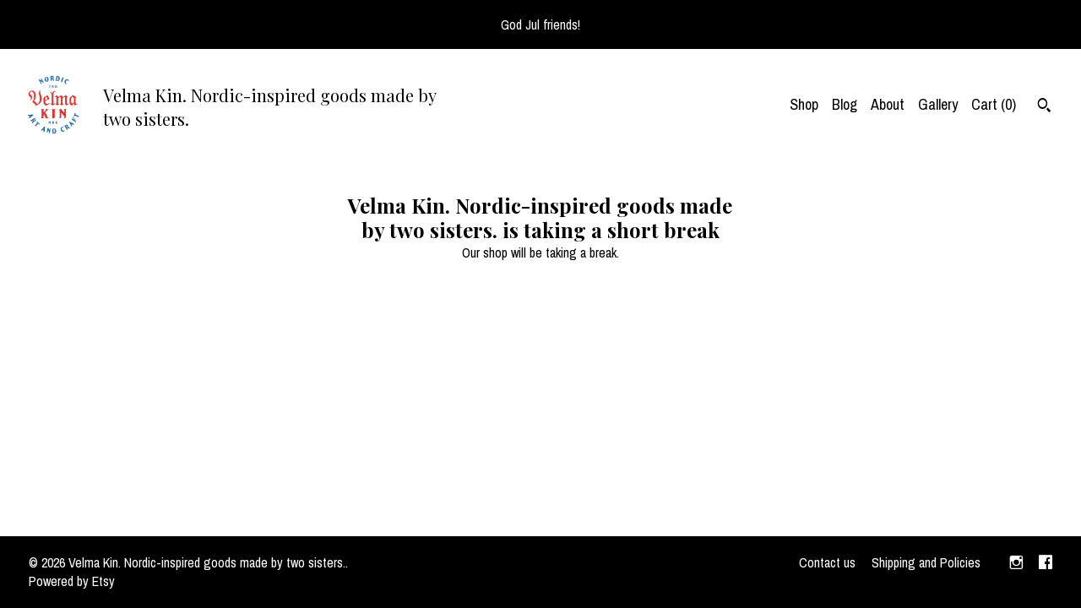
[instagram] (1016, 563)
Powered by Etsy (72, 581)
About (887, 104)
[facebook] (1045, 563)
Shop (804, 104)
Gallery (938, 104)
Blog (844, 104)
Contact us (827, 562)
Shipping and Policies (926, 562)
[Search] (1044, 107)
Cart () (993, 104)
